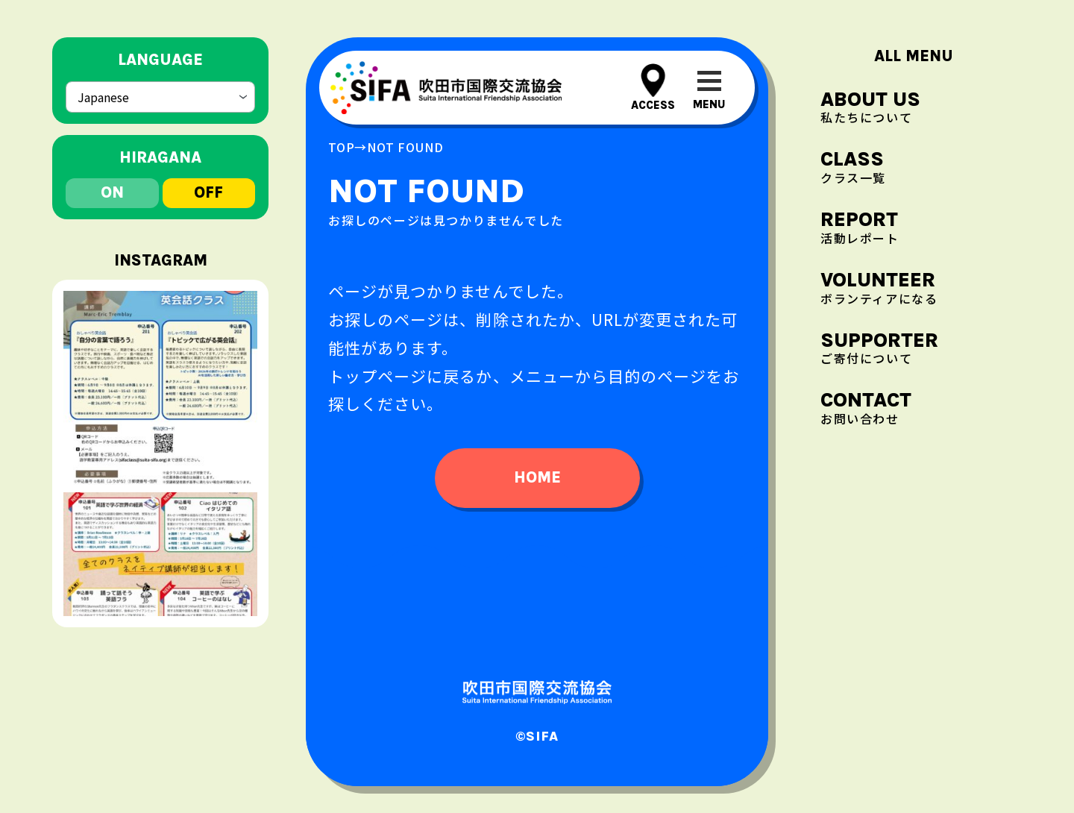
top (341, 147)
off (208, 192)
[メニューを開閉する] (709, 87)
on (112, 192)
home (537, 477)
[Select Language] (160, 97)
